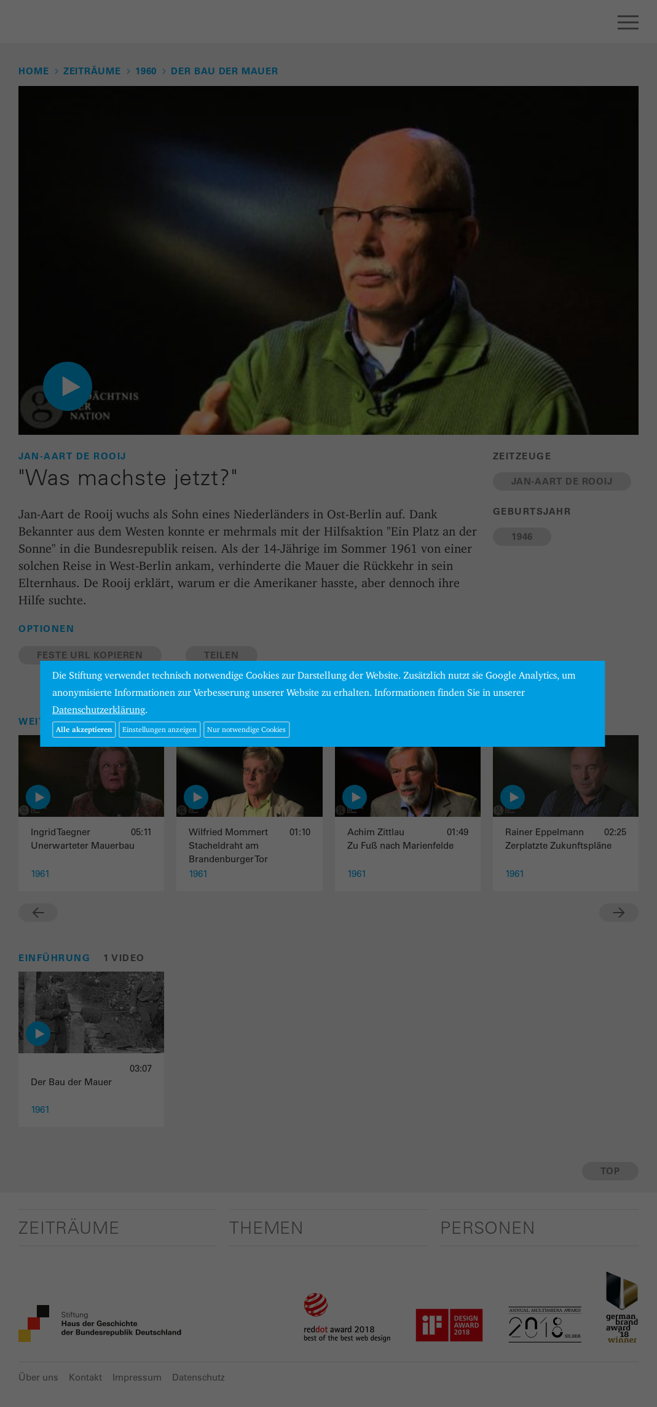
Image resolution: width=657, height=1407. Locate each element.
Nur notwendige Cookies (246, 729)
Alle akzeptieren (84, 729)
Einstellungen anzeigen (159, 729)
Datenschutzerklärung (98, 709)
